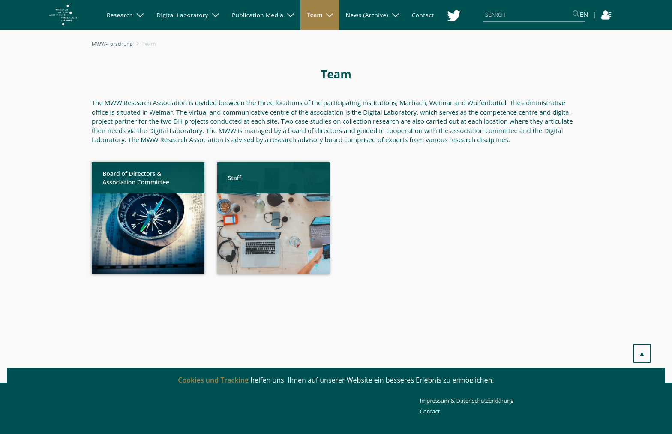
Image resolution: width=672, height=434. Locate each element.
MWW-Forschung (112, 44)
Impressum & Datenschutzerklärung (467, 400)
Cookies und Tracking (213, 380)
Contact (430, 411)
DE (607, 14)
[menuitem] (125, 15)
